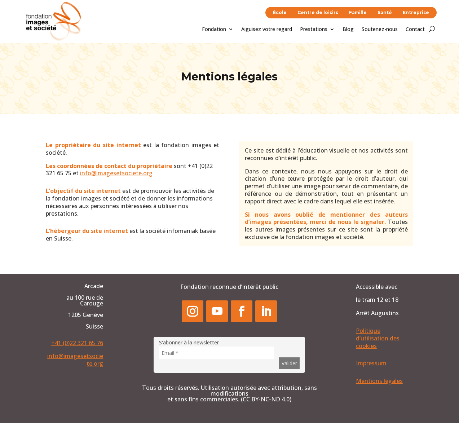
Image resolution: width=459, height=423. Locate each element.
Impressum (371, 363)
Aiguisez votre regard (266, 29)
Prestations (313, 29)
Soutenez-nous (380, 29)
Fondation (214, 29)
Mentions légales (379, 381)
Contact (415, 29)
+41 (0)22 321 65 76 (77, 343)
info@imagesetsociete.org (116, 173)
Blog (348, 29)
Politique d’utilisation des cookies (378, 338)
